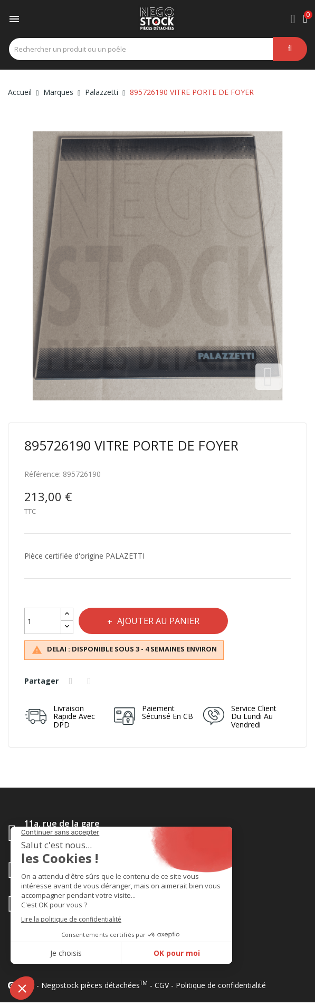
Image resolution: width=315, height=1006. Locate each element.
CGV (162, 985)
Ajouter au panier (160, 621)
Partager (72, 681)
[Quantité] (42, 621)
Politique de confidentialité (221, 985)
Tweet (91, 681)
